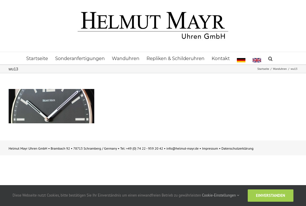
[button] (294, 58)
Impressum (210, 148)
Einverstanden (270, 195)
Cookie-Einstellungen (220, 195)
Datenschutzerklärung (237, 148)
